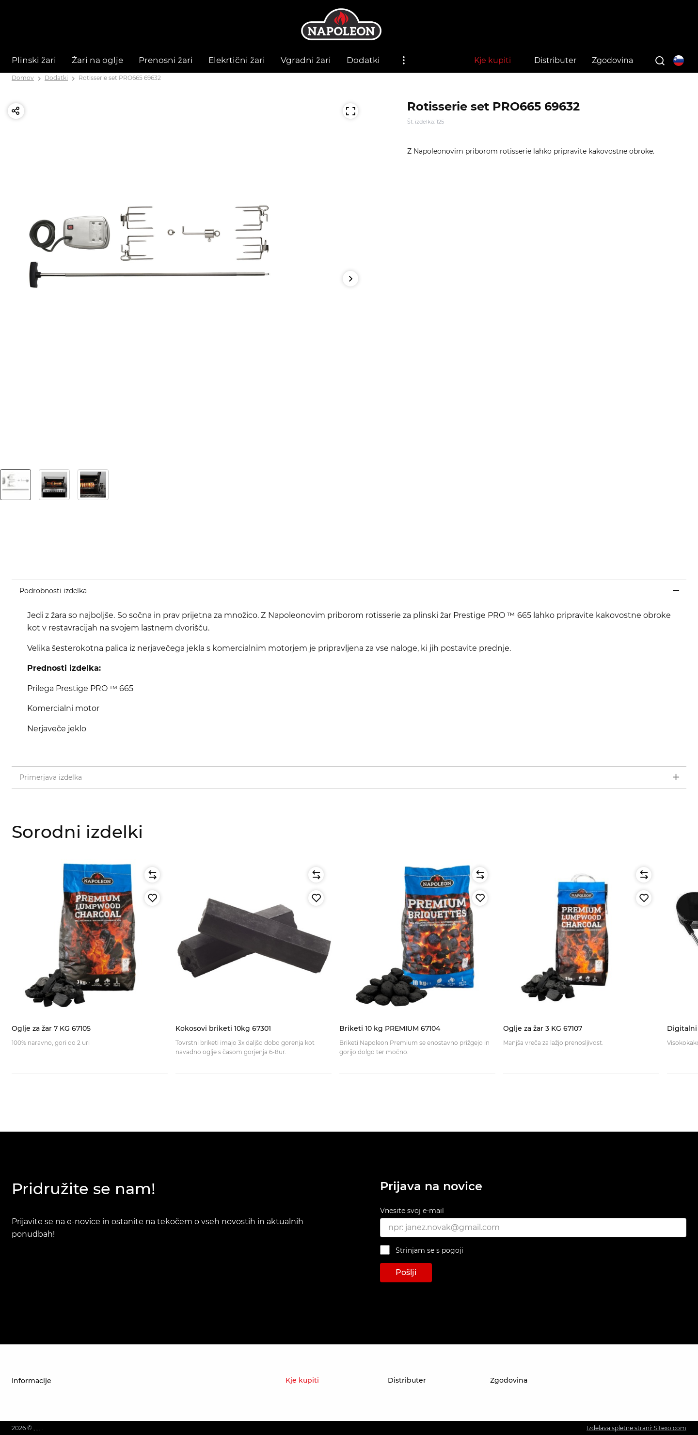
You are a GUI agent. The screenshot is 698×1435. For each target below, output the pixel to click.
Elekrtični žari (236, 60)
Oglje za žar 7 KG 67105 (51, 1028)
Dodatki (363, 60)
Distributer (555, 60)
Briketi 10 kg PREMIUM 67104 (389, 1028)
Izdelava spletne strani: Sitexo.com (636, 1428)
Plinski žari (34, 60)
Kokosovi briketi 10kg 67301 (223, 1028)
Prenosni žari (166, 60)
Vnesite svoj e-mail (412, 1210)
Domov (23, 77)
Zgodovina (612, 60)
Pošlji (406, 1272)
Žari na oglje (97, 60)
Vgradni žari (306, 60)
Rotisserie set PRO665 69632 (120, 77)
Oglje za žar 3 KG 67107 (542, 1028)
